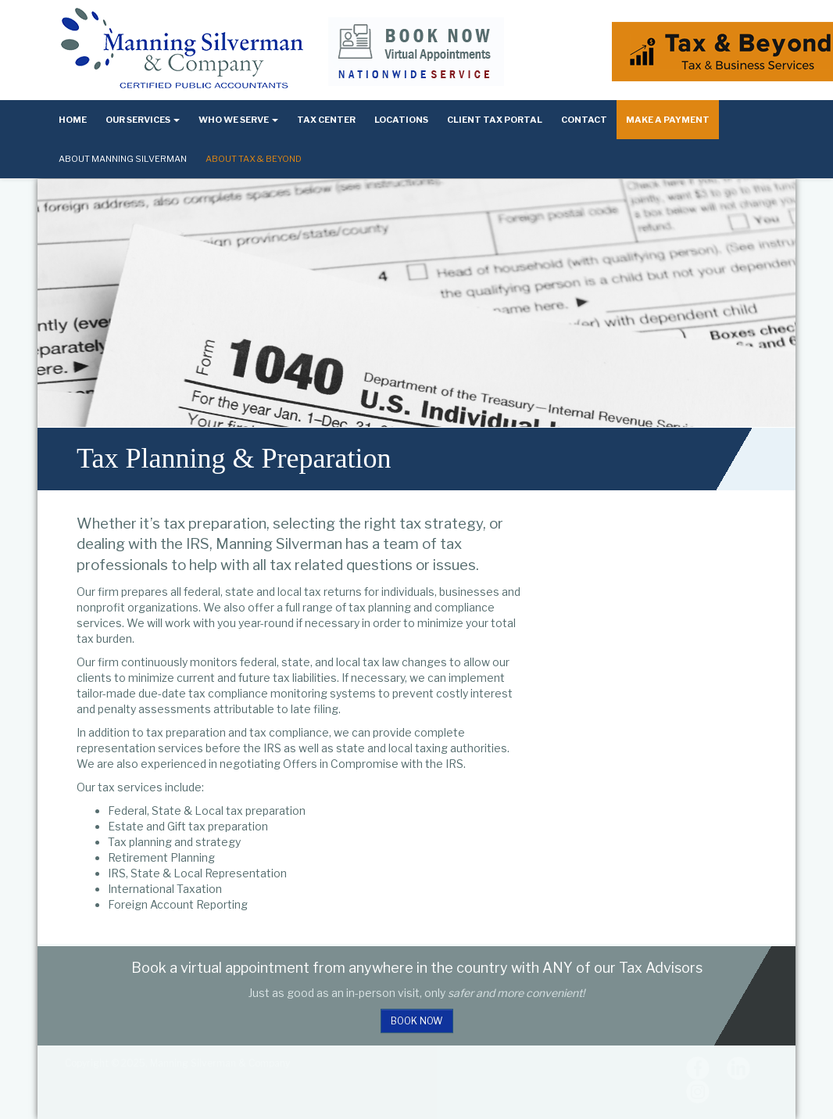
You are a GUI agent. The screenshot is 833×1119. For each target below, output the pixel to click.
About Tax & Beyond (254, 158)
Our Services (142, 119)
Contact (584, 119)
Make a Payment (668, 119)
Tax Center (326, 119)
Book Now (417, 1021)
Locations (401, 119)
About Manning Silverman (123, 158)
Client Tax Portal (494, 119)
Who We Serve (238, 119)
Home (73, 119)
